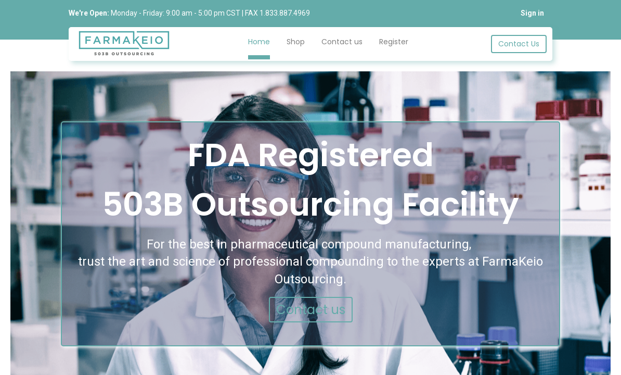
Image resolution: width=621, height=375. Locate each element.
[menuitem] (259, 44)
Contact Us (518, 44)
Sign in (532, 13)
